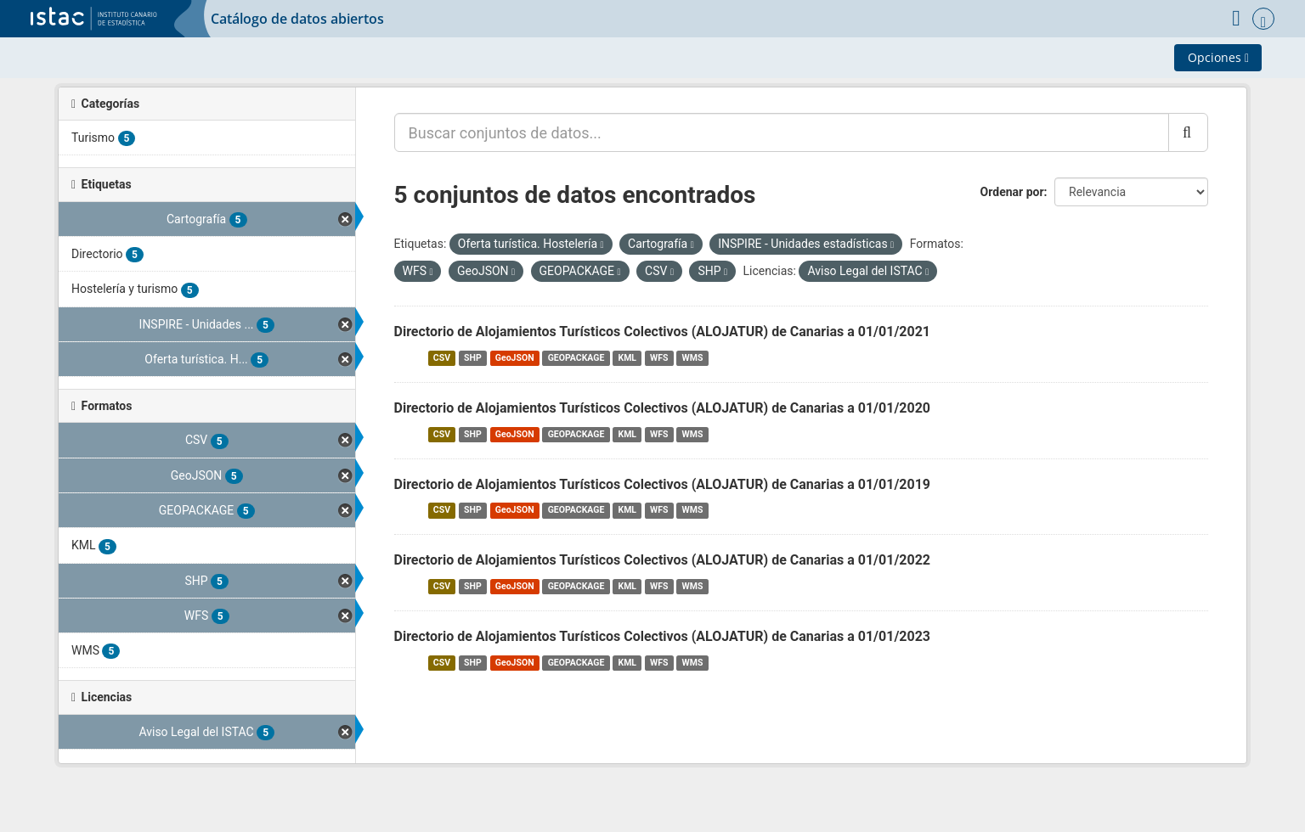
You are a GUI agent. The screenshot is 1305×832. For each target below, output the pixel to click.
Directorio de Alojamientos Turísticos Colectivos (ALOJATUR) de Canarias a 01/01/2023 (662, 636)
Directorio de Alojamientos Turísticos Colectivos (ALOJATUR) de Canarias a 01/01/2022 (662, 560)
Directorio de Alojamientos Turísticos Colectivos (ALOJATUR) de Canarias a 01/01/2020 (662, 408)
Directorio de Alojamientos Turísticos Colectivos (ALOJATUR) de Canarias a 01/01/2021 (662, 331)
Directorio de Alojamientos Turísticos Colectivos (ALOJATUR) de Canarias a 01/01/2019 (662, 484)
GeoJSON (514, 357)
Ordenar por (1012, 192)
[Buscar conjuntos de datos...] (781, 132)
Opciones (1218, 57)
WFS (659, 357)
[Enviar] (1188, 132)
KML (627, 357)
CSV (441, 357)
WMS (692, 357)
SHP (473, 357)
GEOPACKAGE (576, 357)
